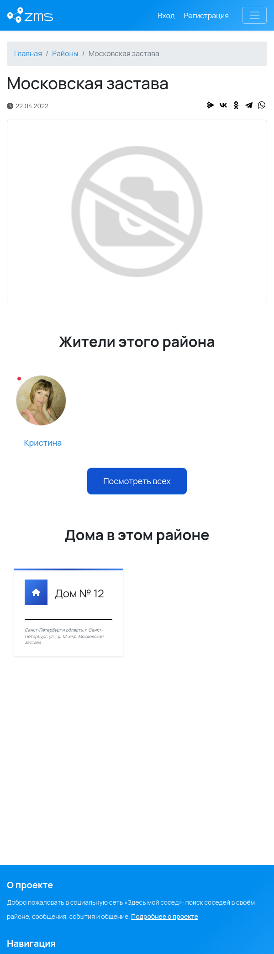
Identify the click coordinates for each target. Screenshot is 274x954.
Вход (166, 16)
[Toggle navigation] (254, 15)
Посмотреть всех (137, 480)
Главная (28, 53)
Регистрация (206, 16)
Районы (65, 53)
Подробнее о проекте (164, 916)
